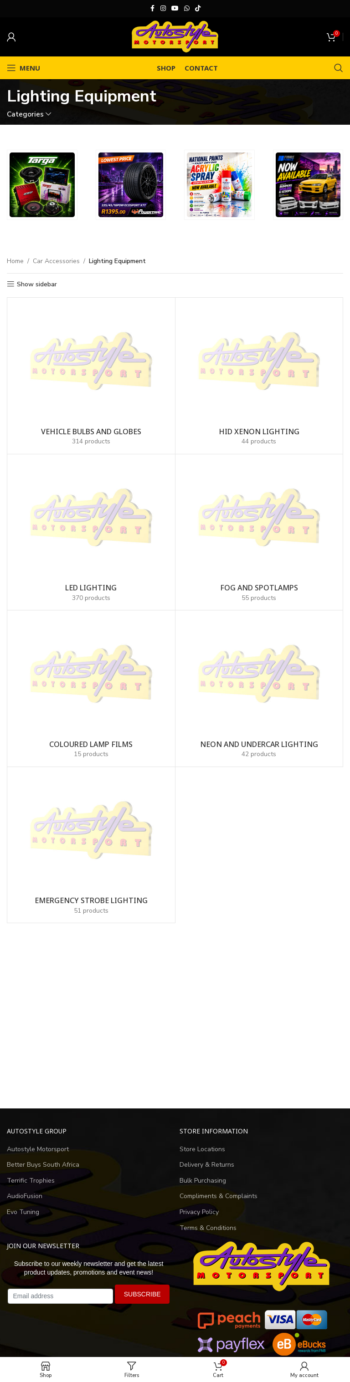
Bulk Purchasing (203, 1180)
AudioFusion (24, 1196)
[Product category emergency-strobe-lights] (91, 844)
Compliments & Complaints (218, 1196)
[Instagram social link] (163, 8)
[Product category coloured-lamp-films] (91, 688)
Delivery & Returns (207, 1164)
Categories (25, 114)
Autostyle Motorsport (38, 1149)
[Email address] (60, 1296)
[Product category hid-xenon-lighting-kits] (259, 375)
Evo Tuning (23, 1212)
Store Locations (202, 1149)
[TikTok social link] (197, 8)
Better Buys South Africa (43, 1164)
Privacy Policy (199, 1212)
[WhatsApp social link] (186, 8)
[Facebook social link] (152, 8)
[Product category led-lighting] (91, 532)
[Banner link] (42, 185)
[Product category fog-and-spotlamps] (259, 532)
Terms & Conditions (208, 1228)
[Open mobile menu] (23, 68)
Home (15, 261)
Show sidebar (37, 284)
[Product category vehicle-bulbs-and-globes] (91, 375)
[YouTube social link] (175, 8)
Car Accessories (56, 261)
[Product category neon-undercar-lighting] (259, 688)
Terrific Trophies (31, 1180)
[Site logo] (175, 36)
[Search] (338, 68)
